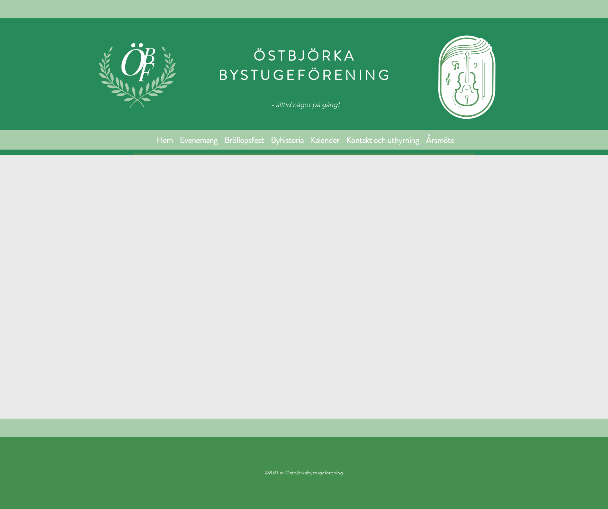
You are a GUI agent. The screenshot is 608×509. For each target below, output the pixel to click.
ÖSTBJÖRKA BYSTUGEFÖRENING (304, 65)
